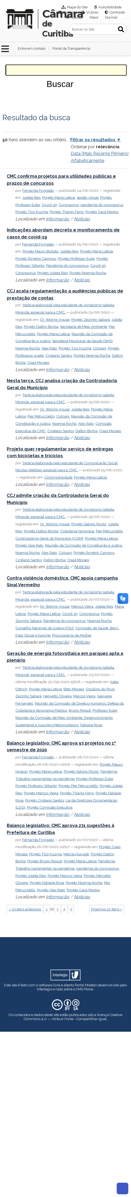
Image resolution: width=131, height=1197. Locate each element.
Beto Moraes (73, 689)
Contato (69, 12)
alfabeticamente (87, 160)
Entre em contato (31, 48)
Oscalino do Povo (100, 689)
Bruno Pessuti (80, 710)
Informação (57, 218)
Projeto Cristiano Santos (44, 800)
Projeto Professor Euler (76, 258)
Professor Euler (105, 710)
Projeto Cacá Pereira (101, 212)
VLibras (92, 12)
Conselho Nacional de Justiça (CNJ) (44, 628)
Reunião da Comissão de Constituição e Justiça (83, 545)
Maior (94, 17)
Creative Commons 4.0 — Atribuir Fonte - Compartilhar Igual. (73, 1017)
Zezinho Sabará (28, 696)
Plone (88, 989)
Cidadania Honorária (77, 531)
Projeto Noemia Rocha (87, 273)
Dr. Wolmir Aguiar (55, 319)
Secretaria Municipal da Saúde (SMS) (82, 341)
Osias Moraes (38, 362)
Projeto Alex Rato (29, 545)
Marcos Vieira (82, 606)
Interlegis (44, 989)
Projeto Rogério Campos (35, 258)
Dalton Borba (86, 431)
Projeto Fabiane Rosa (47, 882)
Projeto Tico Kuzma (31, 212)
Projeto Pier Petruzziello (78, 786)
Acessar (76, 17)
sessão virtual (88, 197)
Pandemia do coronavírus (67, 265)
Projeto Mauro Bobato (40, 251)
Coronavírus (69, 205)
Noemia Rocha (27, 348)
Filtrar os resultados (92, 139)
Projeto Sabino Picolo (88, 524)
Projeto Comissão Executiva (49, 807)
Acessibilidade (110, 7)
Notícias (82, 218)
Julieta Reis (31, 197)
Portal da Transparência (71, 48)
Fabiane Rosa (91, 725)
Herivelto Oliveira (57, 696)
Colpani (99, 348)
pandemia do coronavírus (101, 205)
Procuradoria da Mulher (72, 635)
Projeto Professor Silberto (36, 786)
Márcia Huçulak (76, 854)
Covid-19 (49, 205)
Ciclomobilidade (58, 477)
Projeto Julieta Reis (52, 273)
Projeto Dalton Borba (41, 326)
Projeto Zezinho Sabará (90, 319)
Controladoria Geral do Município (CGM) (49, 538)
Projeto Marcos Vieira (41, 793)
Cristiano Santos (58, 355)
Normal (111, 17)
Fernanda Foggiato (38, 190)
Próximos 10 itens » (106, 909)
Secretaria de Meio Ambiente (83, 326)
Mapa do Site (77, 7)
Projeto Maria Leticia (58, 197)
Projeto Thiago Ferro (67, 212)
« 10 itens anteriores (25, 909)
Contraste (117, 12)
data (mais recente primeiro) (100, 153)
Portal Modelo (86, 985)
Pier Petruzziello (41, 416)
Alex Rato (49, 348)
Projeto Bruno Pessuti (44, 861)
